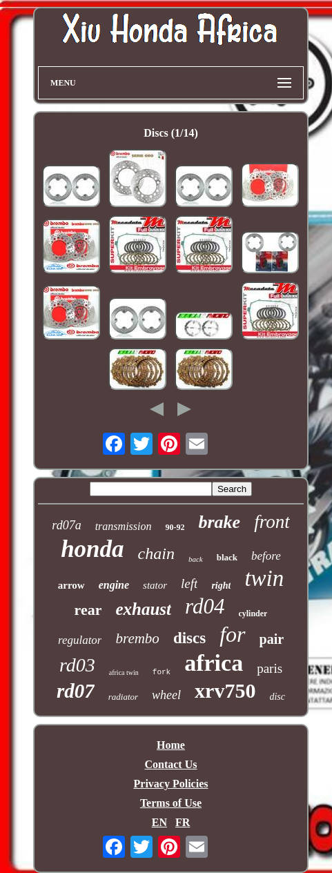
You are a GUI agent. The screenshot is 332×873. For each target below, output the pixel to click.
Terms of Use (171, 803)
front (272, 521)
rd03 (77, 665)
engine (114, 585)
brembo (137, 638)
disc (277, 696)
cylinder (252, 613)
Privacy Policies (171, 783)
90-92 (174, 527)
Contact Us (170, 764)
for (232, 634)
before (266, 555)
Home (171, 745)
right (221, 585)
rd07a (66, 525)
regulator (80, 640)
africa (213, 663)
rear (88, 609)
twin (264, 578)
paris (269, 668)
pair (272, 639)
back (195, 559)
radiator (123, 696)
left (189, 583)
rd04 (204, 606)
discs (189, 638)
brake (219, 522)
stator (155, 585)
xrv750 (225, 690)
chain (156, 553)
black (227, 557)
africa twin (124, 672)
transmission (123, 526)
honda (92, 549)
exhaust (143, 609)
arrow (71, 585)
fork (161, 672)
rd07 (76, 691)
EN (159, 822)
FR (182, 822)
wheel (166, 695)
